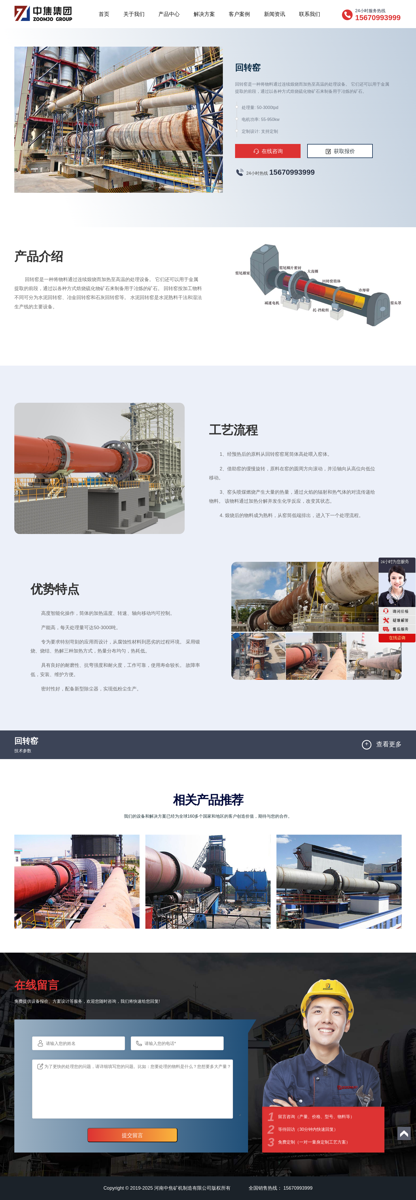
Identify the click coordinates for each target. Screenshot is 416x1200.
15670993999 (292, 172)
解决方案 (204, 14)
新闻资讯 (274, 14)
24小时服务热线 (378, 14)
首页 (104, 14)
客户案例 (239, 14)
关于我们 (134, 14)
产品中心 (169, 14)
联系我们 (309, 14)
